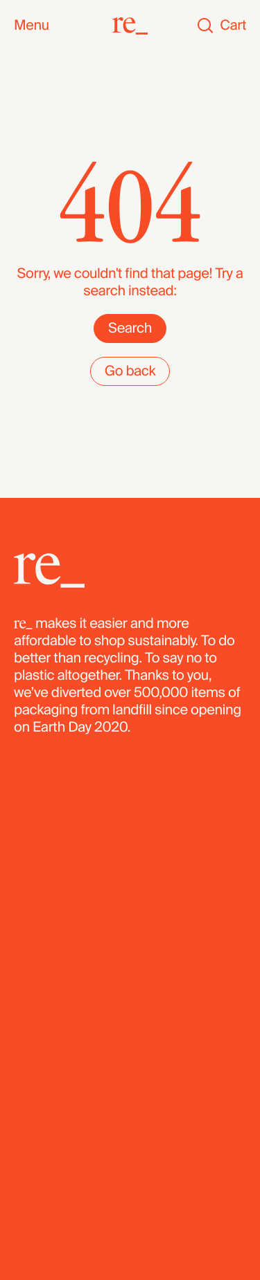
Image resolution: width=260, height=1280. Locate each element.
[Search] (205, 26)
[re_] (130, 26)
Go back (130, 371)
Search (130, 328)
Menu (31, 26)
